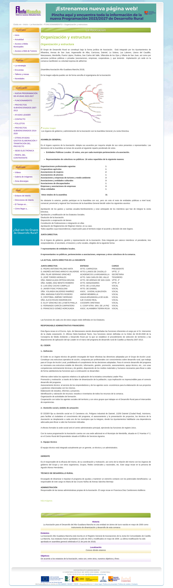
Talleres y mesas (22, 74)
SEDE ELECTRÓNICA (24, 151)
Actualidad (19, 39)
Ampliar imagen (49, 128)
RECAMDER (62, 584)
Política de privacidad (110, 584)
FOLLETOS (20, 123)
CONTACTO (20, 119)
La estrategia (20, 66)
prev (53, 13)
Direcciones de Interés (24, 200)
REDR (76, 584)
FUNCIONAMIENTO (23, 100)
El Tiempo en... (21, 204)
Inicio (17, 35)
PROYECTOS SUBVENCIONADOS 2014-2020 (25, 131)
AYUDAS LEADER (23, 115)
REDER (70, 584)
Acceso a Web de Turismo (26, 51)
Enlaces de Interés (23, 196)
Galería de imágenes (23, 177)
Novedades (19, 78)
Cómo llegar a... (21, 209)
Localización (96, 547)
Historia (95, 522)
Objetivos (45, 556)
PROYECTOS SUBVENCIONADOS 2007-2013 (25, 108)
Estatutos (45, 533)
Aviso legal (98, 584)
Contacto (135, 584)
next (148, 13)
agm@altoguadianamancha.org (95, 574)
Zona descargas (21, 181)
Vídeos (18, 172)
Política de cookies (124, 584)
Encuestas (19, 70)
